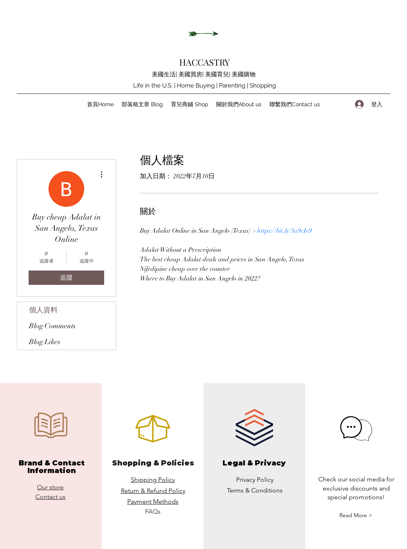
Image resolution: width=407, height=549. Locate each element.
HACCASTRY (204, 62)
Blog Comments (52, 325)
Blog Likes (44, 341)
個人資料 (43, 310)
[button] (355, 515)
